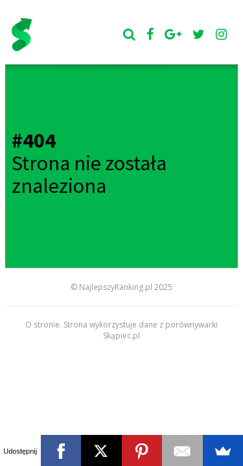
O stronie (42, 324)
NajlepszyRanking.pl (115, 287)
